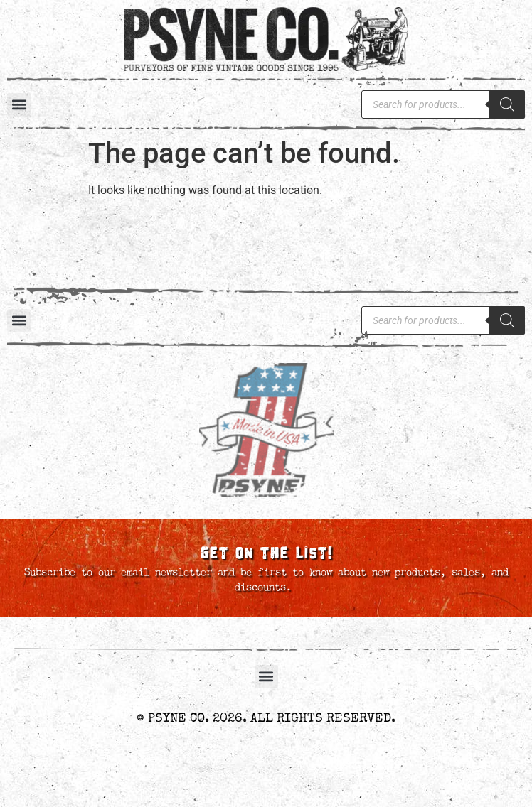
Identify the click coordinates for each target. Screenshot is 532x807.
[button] (19, 105)
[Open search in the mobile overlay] (443, 104)
